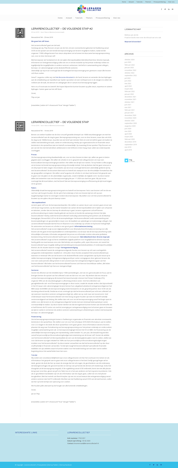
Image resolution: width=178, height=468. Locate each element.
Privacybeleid (41, 465)
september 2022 (131, 75)
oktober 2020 (129, 120)
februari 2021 (130, 110)
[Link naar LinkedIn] (169, 9)
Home (124, 2)
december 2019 (130, 142)
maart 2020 (129, 136)
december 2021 (130, 97)
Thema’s (148, 2)
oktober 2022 (129, 73)
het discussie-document (65, 77)
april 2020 (128, 134)
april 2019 (128, 150)
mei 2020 (128, 131)
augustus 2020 (130, 126)
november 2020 (130, 118)
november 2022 (130, 70)
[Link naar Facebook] (161, 9)
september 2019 (131, 144)
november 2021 (130, 99)
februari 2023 (130, 65)
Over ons (171, 2)
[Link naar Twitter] (165, 9)
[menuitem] (124, 1)
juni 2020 (128, 128)
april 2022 (128, 86)
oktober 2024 (129, 59)
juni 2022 (128, 81)
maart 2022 (129, 89)
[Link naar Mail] (172, 9)
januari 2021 (129, 113)
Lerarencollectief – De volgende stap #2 (62, 28)
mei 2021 (128, 107)
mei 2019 (128, 147)
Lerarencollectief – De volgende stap (60, 122)
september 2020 (131, 123)
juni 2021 (128, 105)
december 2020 (130, 115)
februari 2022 (130, 91)
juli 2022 (128, 78)
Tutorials (139, 2)
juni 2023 (128, 62)
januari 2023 (129, 67)
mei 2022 (128, 83)
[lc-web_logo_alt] (89, 9)
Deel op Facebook (66, 465)
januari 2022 (129, 94)
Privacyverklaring (160, 2)
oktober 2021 (129, 102)
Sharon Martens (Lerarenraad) (54, 32)
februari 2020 (130, 139)
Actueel (131, 2)
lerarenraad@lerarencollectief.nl (86, 443)
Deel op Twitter (53, 465)
